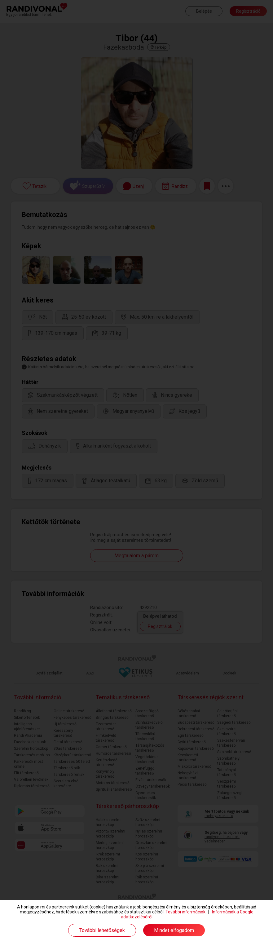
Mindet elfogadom (174, 930)
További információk (185, 911)
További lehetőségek (102, 930)
